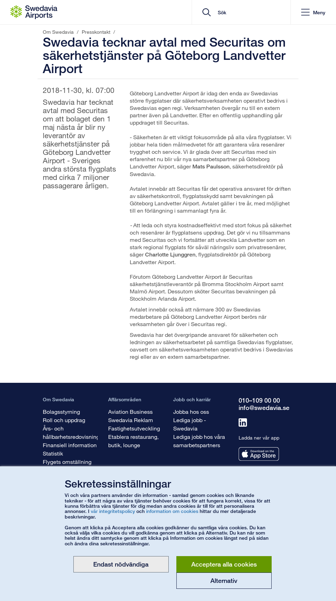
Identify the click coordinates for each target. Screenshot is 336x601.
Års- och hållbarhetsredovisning (71, 432)
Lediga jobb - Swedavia (189, 424)
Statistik (53, 453)
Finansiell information (70, 445)
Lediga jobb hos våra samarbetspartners (199, 440)
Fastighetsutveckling (134, 428)
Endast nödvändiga (121, 564)
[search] (244, 12)
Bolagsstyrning (61, 411)
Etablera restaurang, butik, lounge (133, 440)
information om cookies (172, 511)
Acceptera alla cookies (224, 564)
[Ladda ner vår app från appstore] (259, 454)
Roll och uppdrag (64, 420)
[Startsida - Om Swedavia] (33, 12)
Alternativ (223, 580)
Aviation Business (130, 411)
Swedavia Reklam (130, 420)
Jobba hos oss (191, 411)
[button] (313, 12)
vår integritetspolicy (113, 511)
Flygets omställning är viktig (67, 465)
